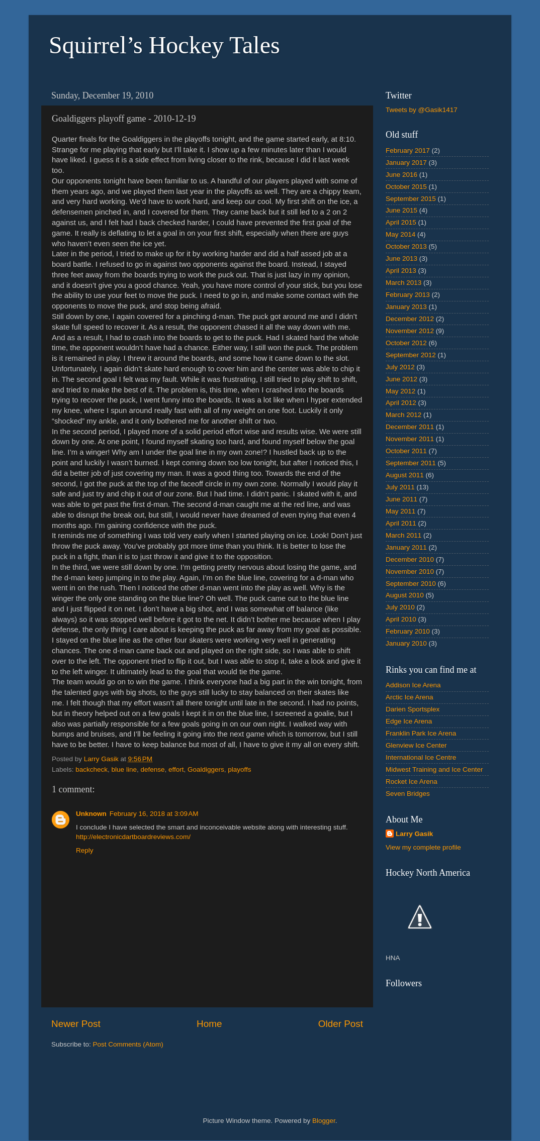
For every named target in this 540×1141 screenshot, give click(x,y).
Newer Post (76, 1023)
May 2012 (400, 391)
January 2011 (406, 547)
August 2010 (405, 595)
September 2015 (411, 198)
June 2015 (401, 210)
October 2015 (406, 186)
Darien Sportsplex (412, 709)
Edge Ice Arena (409, 721)
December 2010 (410, 559)
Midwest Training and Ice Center (434, 769)
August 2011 (405, 475)
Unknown (91, 813)
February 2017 (408, 150)
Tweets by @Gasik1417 (422, 110)
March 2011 (403, 535)
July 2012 (400, 367)
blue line (124, 769)
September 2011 (411, 463)
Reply (85, 850)
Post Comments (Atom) (128, 1044)
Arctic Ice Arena (409, 697)
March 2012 (403, 415)
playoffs (239, 769)
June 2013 (401, 258)
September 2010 (411, 583)
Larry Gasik (414, 834)
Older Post (340, 1023)
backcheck (91, 769)
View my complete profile (423, 847)
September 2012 (411, 355)
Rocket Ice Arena (411, 781)
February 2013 (408, 294)
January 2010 (406, 643)
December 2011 (410, 427)
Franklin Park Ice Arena (421, 733)
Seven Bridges (408, 793)
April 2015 (401, 222)
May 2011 (400, 511)
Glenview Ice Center (416, 745)
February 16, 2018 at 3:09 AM (154, 813)
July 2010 (400, 607)
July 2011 (400, 487)
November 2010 (410, 571)
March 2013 (403, 282)
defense (152, 769)
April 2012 (401, 402)
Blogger (323, 1120)
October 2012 (406, 343)
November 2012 (410, 331)
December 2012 (410, 319)
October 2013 (406, 246)
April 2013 (401, 270)
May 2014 (400, 234)
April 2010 (401, 619)
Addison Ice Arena (413, 685)
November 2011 (410, 439)
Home (209, 1023)
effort (176, 769)
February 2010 (408, 631)
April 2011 (401, 523)
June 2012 (401, 379)
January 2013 (406, 306)
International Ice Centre (421, 757)
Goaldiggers (206, 769)
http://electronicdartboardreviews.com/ (133, 837)
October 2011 (406, 451)
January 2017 (406, 162)
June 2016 (401, 174)
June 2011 (401, 499)
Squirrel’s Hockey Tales (164, 45)
